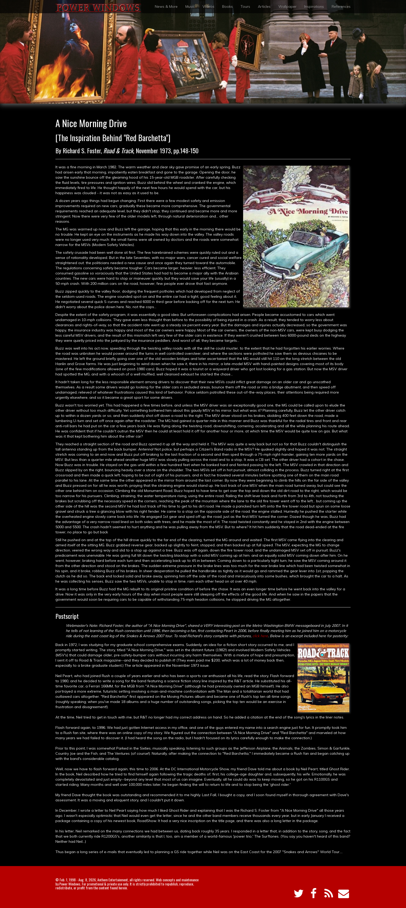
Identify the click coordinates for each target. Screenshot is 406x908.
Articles (264, 6)
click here (260, 636)
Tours (245, 6)
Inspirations (314, 6)
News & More (166, 6)
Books (227, 6)
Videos (208, 6)
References (341, 6)
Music (190, 6)
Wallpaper (287, 6)
